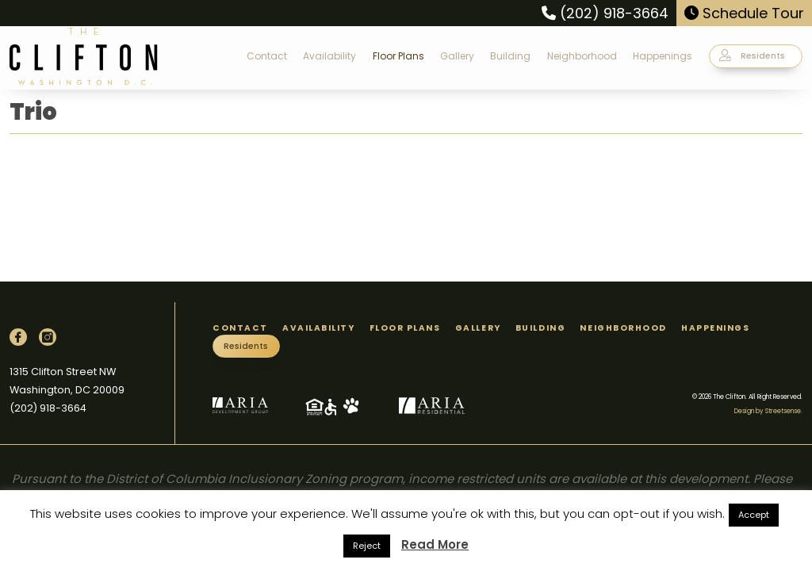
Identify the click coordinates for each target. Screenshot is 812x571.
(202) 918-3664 (605, 13)
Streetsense (783, 411)
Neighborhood (582, 56)
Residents (752, 55)
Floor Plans (398, 56)
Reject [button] (367, 545)
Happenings (662, 56)
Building (510, 56)
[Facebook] (18, 337)
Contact (267, 56)
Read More (435, 544)
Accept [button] (753, 514)
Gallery (457, 56)
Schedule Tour (744, 13)
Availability (329, 56)
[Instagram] (47, 337)
